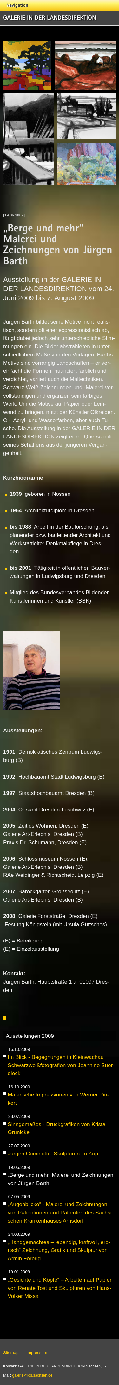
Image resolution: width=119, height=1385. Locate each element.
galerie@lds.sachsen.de (32, 1375)
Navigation (17, 6)
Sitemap (10, 1352)
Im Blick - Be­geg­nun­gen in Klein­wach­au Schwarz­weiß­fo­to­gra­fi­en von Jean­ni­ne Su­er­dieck (61, 1065)
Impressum (36, 1352)
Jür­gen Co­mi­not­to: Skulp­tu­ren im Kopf (54, 1153)
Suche (111, 6)
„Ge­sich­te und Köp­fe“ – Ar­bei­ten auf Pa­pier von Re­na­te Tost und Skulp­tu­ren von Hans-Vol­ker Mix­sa (59, 1288)
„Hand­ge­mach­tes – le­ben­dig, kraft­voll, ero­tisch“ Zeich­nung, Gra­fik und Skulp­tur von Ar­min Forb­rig (59, 1250)
